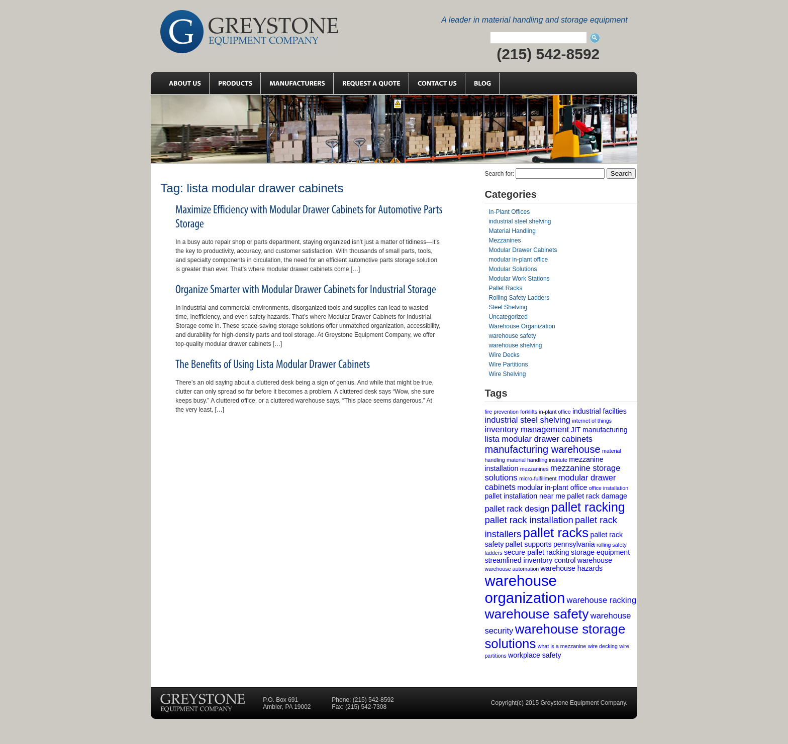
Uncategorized (507, 316)
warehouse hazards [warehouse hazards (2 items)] (572, 568)
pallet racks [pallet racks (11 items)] (556, 533)
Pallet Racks (505, 288)
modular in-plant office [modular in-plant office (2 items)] (552, 487)
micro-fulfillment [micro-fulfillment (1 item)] (538, 478)
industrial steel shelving (519, 221)
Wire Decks (503, 354)
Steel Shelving (507, 307)
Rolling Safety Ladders (518, 297)
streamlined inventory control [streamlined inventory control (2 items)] (529, 560)
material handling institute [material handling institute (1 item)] (537, 460)
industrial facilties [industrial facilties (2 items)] (599, 411)
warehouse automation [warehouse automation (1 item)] (511, 569)
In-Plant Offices (509, 211)
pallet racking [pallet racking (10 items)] (588, 507)
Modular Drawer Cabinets (522, 250)
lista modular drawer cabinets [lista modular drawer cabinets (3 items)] (538, 438)
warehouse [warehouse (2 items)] (594, 560)
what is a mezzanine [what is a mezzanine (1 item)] (562, 646)
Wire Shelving (507, 374)
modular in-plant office (518, 259)
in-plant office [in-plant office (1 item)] (554, 412)
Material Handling (511, 230)
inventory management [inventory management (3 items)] (526, 429)
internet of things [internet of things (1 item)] (592, 421)
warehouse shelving (515, 345)
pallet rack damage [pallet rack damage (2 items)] (597, 496)
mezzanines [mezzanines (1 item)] (534, 469)
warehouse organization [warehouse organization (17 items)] (524, 589)
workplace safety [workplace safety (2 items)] (534, 655)
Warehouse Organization (521, 326)
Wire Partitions (508, 364)
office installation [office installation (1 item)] (609, 488)
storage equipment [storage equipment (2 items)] (600, 552)
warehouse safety (512, 335)
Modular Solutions (512, 269)
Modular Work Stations (518, 278)
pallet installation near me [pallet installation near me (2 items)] (524, 496)
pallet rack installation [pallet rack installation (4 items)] (528, 520)
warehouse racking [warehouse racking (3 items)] (602, 599)
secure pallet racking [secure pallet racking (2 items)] (536, 552)
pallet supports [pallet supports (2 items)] (529, 544)
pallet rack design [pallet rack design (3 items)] (516, 508)
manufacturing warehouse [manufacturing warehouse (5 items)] (542, 449)
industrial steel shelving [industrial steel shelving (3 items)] (527, 419)
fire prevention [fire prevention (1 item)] (501, 412)
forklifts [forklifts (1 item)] (528, 412)
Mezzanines (504, 240)
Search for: (499, 173)
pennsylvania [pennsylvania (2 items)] (574, 544)
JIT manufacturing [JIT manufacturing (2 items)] (599, 430)
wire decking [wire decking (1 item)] (603, 646)
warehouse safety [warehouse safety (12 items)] (536, 614)
